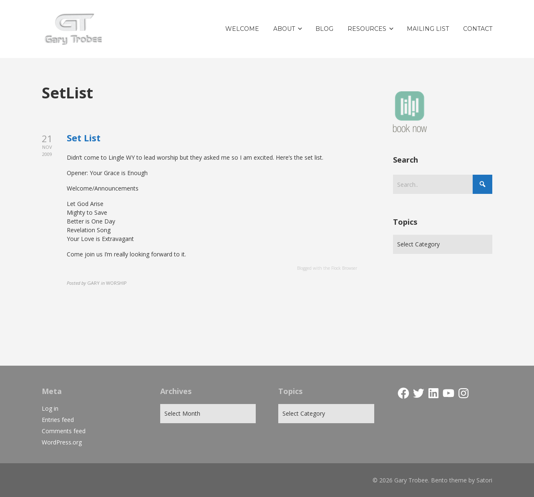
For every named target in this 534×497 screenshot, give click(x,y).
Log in (50, 408)
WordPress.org (62, 442)
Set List (84, 137)
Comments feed (64, 431)
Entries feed (58, 420)
